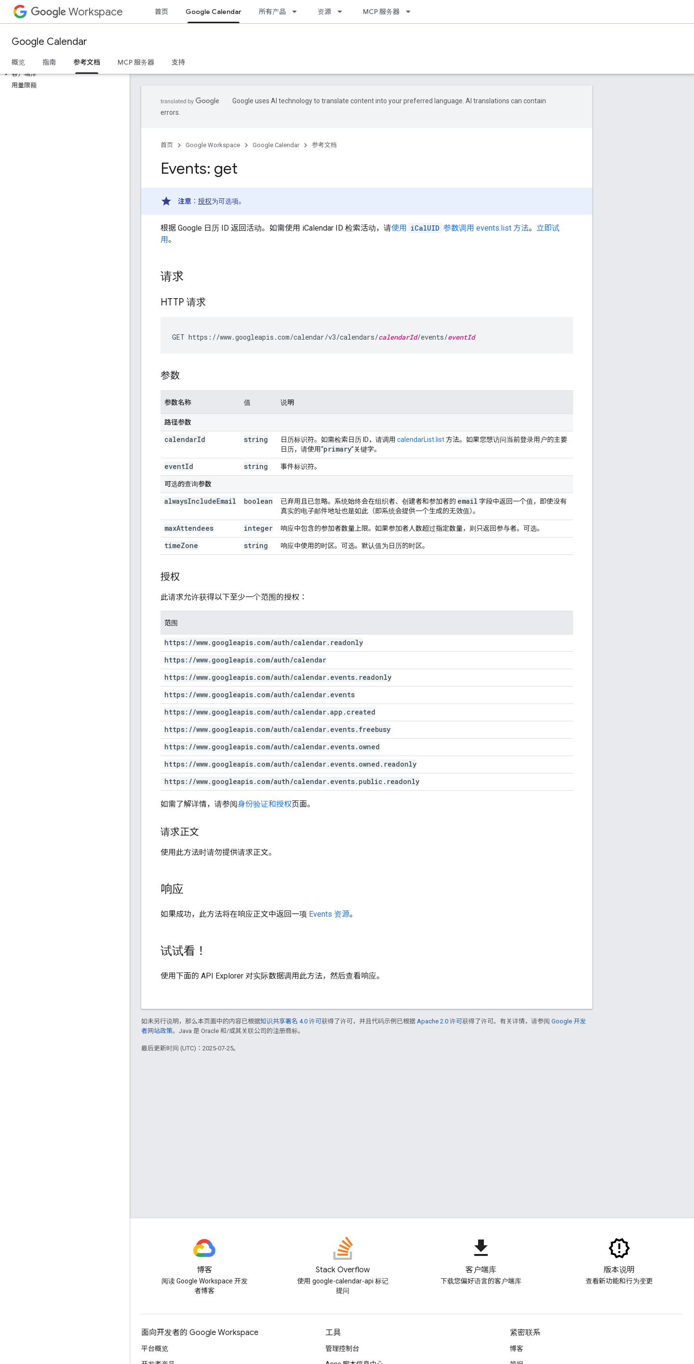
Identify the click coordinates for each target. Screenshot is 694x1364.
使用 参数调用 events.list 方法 (460, 228)
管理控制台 (342, 1348)
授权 (205, 201)
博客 (516, 1348)
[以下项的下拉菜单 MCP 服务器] (411, 11)
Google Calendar (49, 42)
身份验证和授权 (265, 804)
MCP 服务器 (381, 11)
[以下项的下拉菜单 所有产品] (297, 11)
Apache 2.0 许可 (439, 1021)
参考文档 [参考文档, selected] (86, 62)
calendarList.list (420, 439)
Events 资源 (329, 914)
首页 (161, 11)
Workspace (77, 11)
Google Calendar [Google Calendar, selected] (213, 11)
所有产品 (272, 11)
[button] (63, 74)
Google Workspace (213, 145)
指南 (49, 62)
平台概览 (154, 1348)
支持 (178, 62)
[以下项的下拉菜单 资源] (342, 11)
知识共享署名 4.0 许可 (290, 1021)
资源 (324, 11)
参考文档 (324, 145)
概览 (18, 62)
